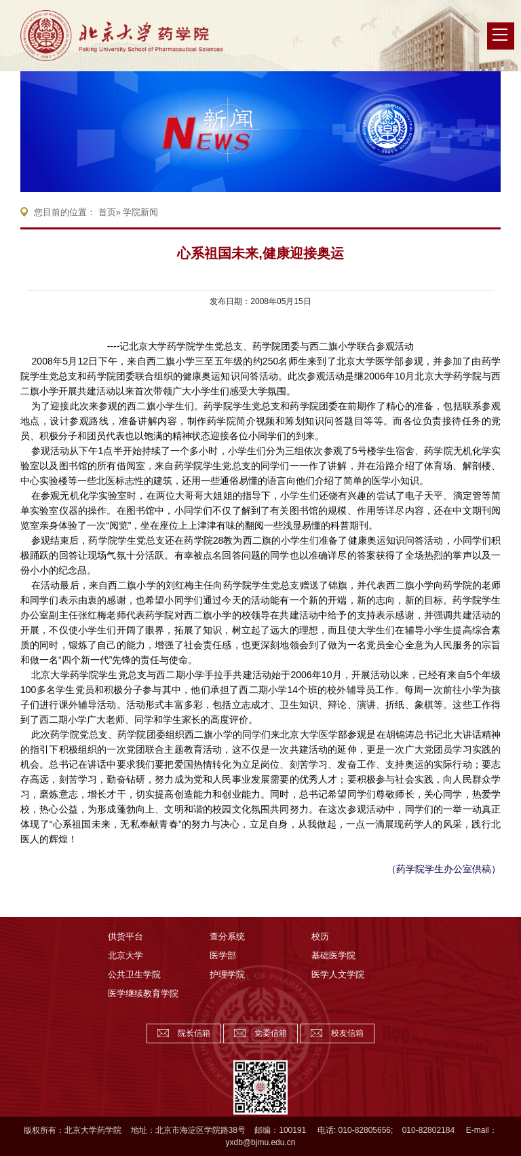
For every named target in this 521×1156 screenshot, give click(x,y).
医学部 (223, 955)
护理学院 (227, 974)
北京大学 (125, 955)
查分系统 (227, 936)
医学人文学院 (337, 974)
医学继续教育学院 (143, 993)
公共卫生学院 (134, 974)
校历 (320, 936)
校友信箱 (347, 1033)
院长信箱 (194, 1033)
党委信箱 (270, 1033)
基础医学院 (333, 955)
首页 (107, 212)
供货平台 (125, 936)
